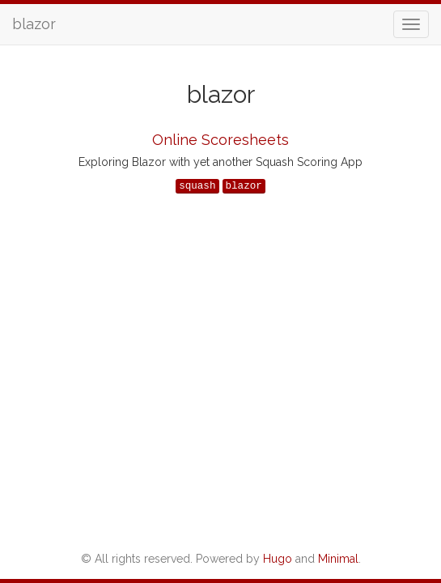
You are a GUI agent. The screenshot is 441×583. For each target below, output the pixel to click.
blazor (34, 23)
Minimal (338, 558)
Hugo (277, 558)
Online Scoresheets (220, 139)
